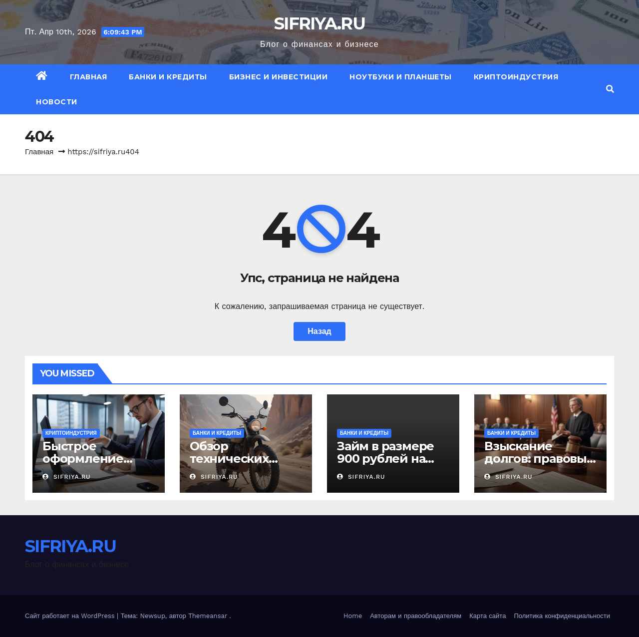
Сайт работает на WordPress (71, 616)
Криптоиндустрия (516, 76)
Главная (88, 76)
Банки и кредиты (168, 76)
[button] (610, 89)
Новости (56, 101)
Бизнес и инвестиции (278, 76)
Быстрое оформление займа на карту (88, 458)
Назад (319, 331)
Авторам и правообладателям (415, 616)
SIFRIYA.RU (319, 23)
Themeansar (207, 616)
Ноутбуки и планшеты (400, 76)
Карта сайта (487, 616)
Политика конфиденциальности (562, 616)
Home (352, 616)
